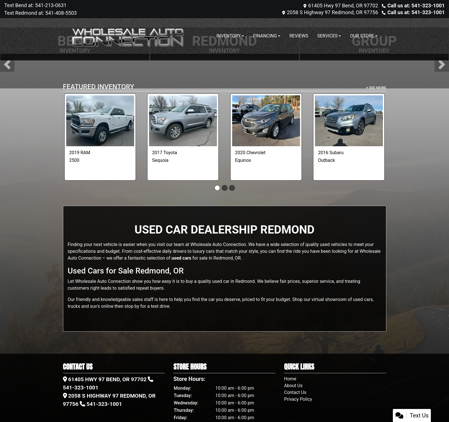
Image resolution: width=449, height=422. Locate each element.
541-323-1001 (80, 387)
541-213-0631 (50, 5)
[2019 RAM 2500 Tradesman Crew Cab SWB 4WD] (100, 121)
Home (290, 378)
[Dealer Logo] (126, 36)
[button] (7, 64)
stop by (132, 306)
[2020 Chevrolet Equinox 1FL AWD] (266, 121)
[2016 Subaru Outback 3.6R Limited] (348, 121)
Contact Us (295, 392)
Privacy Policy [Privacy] (298, 399)
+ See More (376, 88)
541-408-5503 (60, 13)
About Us (293, 385)
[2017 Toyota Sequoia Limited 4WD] (182, 121)
